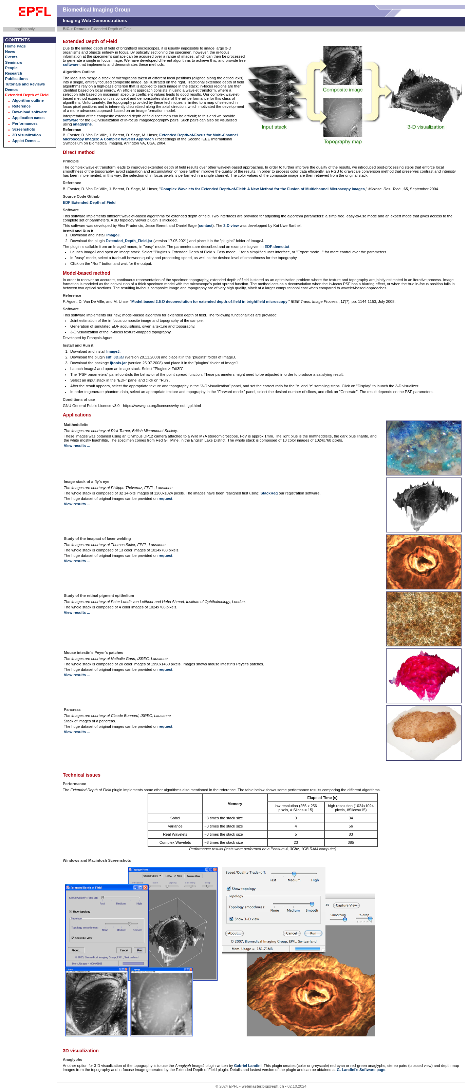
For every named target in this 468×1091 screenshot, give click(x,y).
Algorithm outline (28, 100)
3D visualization (26, 135)
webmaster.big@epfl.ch (263, 1086)
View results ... (77, 446)
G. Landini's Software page (361, 1070)
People (11, 68)
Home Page (15, 46)
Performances (25, 123)
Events (11, 57)
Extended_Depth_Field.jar (129, 241)
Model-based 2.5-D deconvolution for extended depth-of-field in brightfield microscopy (209, 301)
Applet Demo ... (26, 141)
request (165, 498)
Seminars (13, 62)
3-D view (231, 225)
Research (13, 73)
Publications (16, 79)
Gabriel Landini (247, 1066)
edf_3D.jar (115, 357)
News (10, 52)
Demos (80, 29)
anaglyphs (82, 124)
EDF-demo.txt (277, 247)
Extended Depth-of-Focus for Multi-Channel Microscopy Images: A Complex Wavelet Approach (150, 137)
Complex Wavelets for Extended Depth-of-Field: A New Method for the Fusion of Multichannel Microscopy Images (263, 189)
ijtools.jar (118, 363)
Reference (21, 106)
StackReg (269, 493)
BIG (66, 29)
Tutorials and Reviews (25, 84)
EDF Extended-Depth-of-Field (89, 202)
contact (205, 225)
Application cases (28, 118)
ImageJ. (113, 235)
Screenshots (23, 129)
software (70, 64)
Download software (29, 112)
